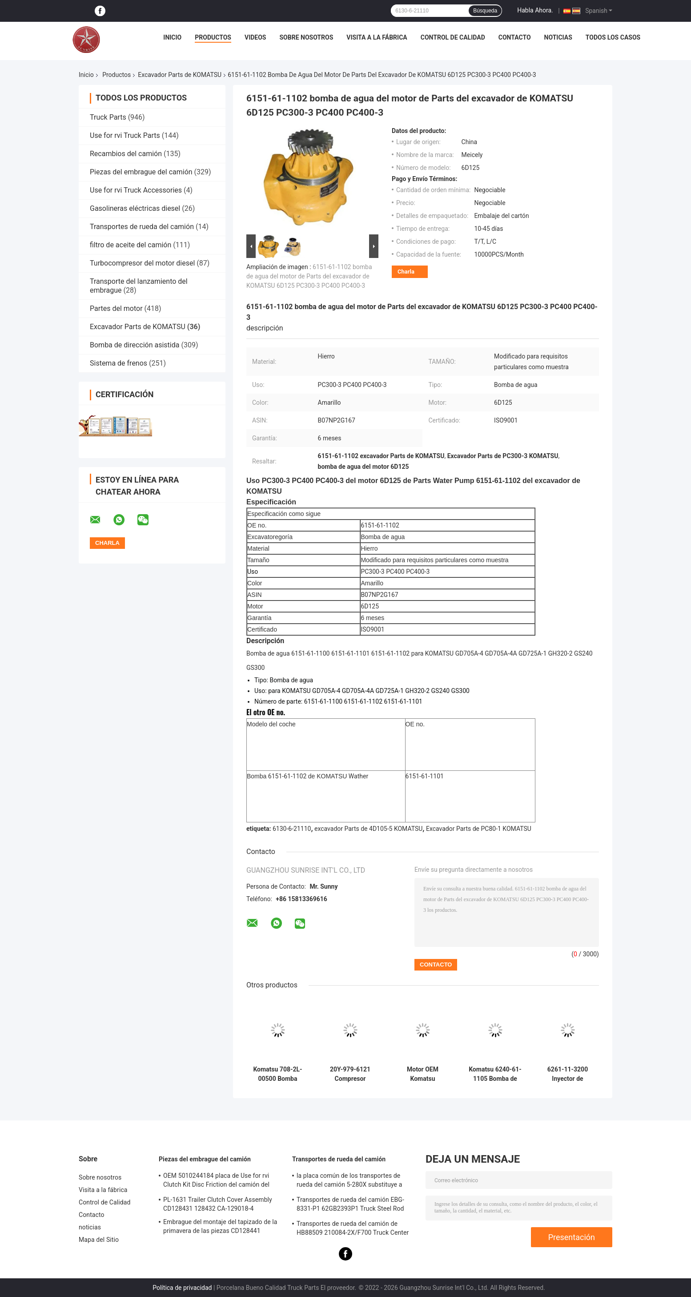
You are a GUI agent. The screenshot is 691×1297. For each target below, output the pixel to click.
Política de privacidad (182, 1287)
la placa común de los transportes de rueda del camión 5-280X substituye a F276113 (349, 1181)
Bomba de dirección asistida (134, 345)
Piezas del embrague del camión (141, 172)
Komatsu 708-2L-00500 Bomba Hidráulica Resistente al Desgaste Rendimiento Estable (277, 1074)
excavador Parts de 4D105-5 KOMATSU (368, 828)
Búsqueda (485, 11)
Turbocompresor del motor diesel (142, 263)
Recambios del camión (126, 153)
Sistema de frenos (118, 363)
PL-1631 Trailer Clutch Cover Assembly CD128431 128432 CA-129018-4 (217, 1204)
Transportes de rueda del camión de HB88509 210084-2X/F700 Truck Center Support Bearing (353, 1229)
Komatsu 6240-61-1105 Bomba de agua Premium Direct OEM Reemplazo (495, 1074)
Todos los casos (613, 37)
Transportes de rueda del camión (142, 226)
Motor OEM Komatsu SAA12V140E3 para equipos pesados (422, 1074)
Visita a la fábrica (376, 37)
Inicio (172, 37)
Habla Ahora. (535, 10)
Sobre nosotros (306, 37)
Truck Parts (108, 117)
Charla (406, 271)
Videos (255, 37)
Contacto (514, 37)
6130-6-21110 (292, 828)
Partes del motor (116, 308)
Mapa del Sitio (99, 1239)
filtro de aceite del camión (130, 245)
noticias (558, 37)
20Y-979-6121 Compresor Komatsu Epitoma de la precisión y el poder (350, 1074)
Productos (213, 37)
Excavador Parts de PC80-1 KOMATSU (478, 828)
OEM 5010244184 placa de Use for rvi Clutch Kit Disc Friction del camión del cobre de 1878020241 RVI (216, 1181)
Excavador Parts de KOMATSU (179, 74)
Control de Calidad (453, 37)
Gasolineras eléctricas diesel (135, 208)
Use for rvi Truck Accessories (136, 190)
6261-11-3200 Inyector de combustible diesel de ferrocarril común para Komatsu (567, 1074)
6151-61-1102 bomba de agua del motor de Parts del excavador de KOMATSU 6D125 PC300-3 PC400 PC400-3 (309, 276)
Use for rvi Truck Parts (125, 135)
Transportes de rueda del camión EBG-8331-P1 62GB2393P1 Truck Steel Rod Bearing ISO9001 (350, 1205)
